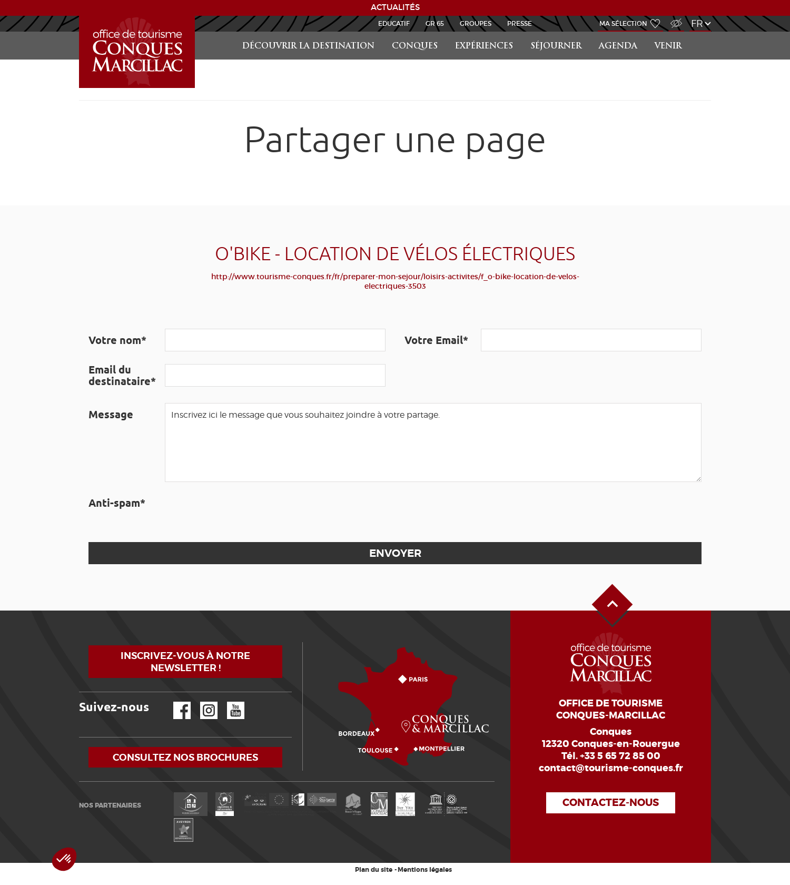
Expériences (484, 47)
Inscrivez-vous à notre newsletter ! (185, 662)
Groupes (475, 23)
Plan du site (373, 870)
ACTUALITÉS (395, 7)
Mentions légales (425, 870)
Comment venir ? (305, 642)
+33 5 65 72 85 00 (620, 756)
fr (697, 23)
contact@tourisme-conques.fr (611, 768)
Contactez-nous (610, 802)
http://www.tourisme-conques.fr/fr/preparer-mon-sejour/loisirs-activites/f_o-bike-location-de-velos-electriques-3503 (395, 281)
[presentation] (245, 512)
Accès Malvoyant (673, 17)
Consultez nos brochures (185, 757)
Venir (668, 47)
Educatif (394, 23)
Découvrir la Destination (308, 47)
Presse (519, 23)
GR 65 (435, 23)
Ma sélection (623, 23)
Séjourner (555, 47)
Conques (415, 47)
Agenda (618, 47)
